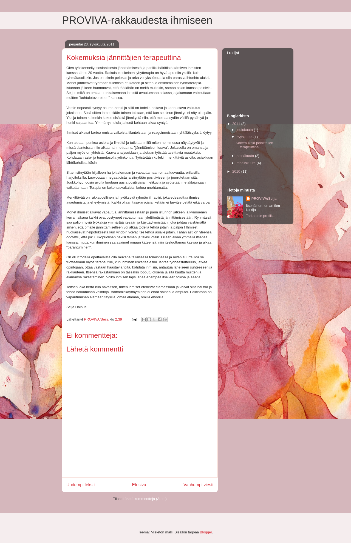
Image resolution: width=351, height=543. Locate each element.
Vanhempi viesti (198, 484)
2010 (236, 171)
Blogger (206, 532)
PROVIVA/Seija (264, 198)
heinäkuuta (246, 156)
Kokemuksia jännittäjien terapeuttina (254, 145)
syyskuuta (245, 137)
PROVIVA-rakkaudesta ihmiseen (137, 20)
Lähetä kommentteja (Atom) (144, 499)
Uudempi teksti (80, 484)
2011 (236, 124)
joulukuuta (245, 130)
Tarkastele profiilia (260, 216)
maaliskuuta (247, 163)
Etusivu (139, 484)
